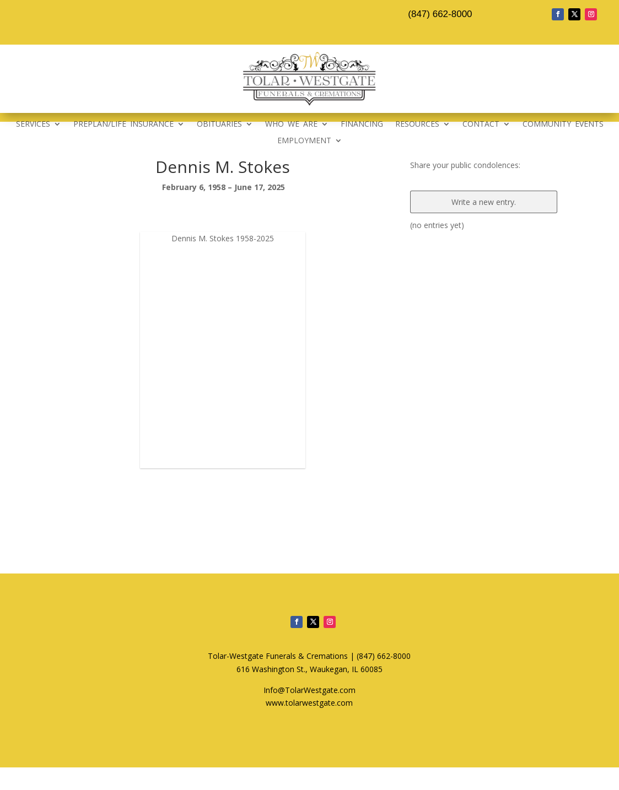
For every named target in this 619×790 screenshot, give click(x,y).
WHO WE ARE (291, 124)
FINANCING (362, 124)
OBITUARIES (219, 124)
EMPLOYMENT (304, 141)
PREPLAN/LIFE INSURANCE (123, 124)
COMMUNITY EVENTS (563, 124)
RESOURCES (417, 124)
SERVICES (33, 124)
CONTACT (480, 124)
